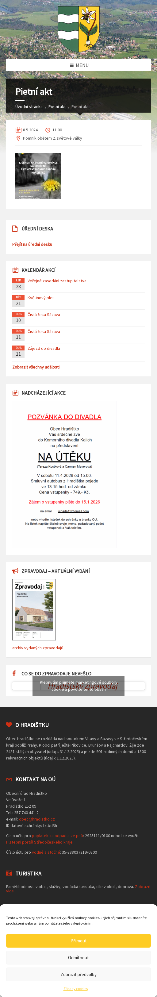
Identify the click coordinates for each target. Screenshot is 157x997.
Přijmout (79, 941)
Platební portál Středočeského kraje (39, 842)
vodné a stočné (46, 852)
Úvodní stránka (29, 106)
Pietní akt (57, 106)
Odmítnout (78, 957)
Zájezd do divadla (44, 348)
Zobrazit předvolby (78, 974)
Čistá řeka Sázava (44, 314)
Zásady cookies (75, 988)
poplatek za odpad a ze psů (57, 835)
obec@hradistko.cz (37, 819)
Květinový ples (41, 297)
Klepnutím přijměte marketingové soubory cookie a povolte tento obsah (78, 685)
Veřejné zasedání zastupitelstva (57, 281)
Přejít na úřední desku (32, 244)
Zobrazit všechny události (35, 367)
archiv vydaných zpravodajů (37, 648)
